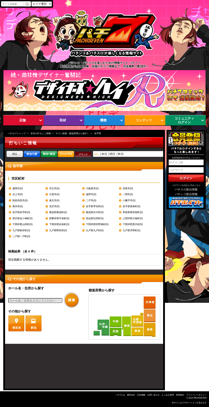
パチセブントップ (17, 133)
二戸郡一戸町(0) (21, 236)
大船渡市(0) (92, 188)
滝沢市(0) (54, 206)
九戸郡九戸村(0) (95, 230)
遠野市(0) (91, 194)
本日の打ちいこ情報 (41, 133)
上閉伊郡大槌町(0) (133, 218)
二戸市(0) (91, 200)
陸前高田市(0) (20, 200)
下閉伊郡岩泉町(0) (59, 224)
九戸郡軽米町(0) (21, 230)
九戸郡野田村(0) (58, 230)
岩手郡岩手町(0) (21, 212)
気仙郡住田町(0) (95, 218)
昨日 (121, 154)
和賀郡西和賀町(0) (133, 212)
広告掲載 (141, 395)
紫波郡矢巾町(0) (95, 212)
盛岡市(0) (17, 188)
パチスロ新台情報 (186, 189)
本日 (104, 154)
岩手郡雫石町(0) (95, 206)
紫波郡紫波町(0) (58, 212)
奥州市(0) (17, 206)
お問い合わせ (153, 395)
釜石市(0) (54, 200)
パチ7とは (120, 395)
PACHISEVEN (200, 398)
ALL (96, 154)
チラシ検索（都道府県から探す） (72, 133)
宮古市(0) (54, 188)
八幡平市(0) (129, 200)
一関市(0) (128, 194)
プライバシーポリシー (196, 395)
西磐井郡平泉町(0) (59, 218)
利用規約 (180, 395)
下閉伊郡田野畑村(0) (97, 224)
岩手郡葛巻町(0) (131, 206)
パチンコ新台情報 (186, 194)
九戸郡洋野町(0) (131, 230)
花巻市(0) (128, 188)
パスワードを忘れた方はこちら (186, 185)
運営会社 (131, 395)
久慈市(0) (54, 194)
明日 (112, 154)
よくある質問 (168, 395)
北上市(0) (17, 194)
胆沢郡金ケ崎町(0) (22, 218)
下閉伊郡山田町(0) (22, 224)
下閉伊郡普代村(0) (133, 224)
